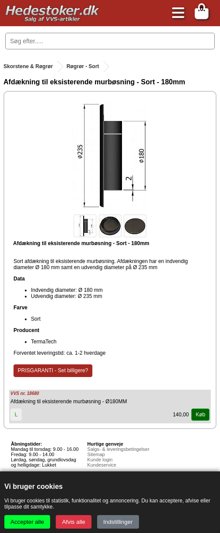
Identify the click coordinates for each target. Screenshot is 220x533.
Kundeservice (101, 464)
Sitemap (96, 454)
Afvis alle (73, 522)
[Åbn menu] (176, 13)
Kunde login (99, 459)
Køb (200, 415)
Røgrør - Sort (83, 66)
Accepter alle (27, 522)
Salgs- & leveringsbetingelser (118, 449)
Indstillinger (117, 522)
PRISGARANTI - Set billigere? (53, 370)
